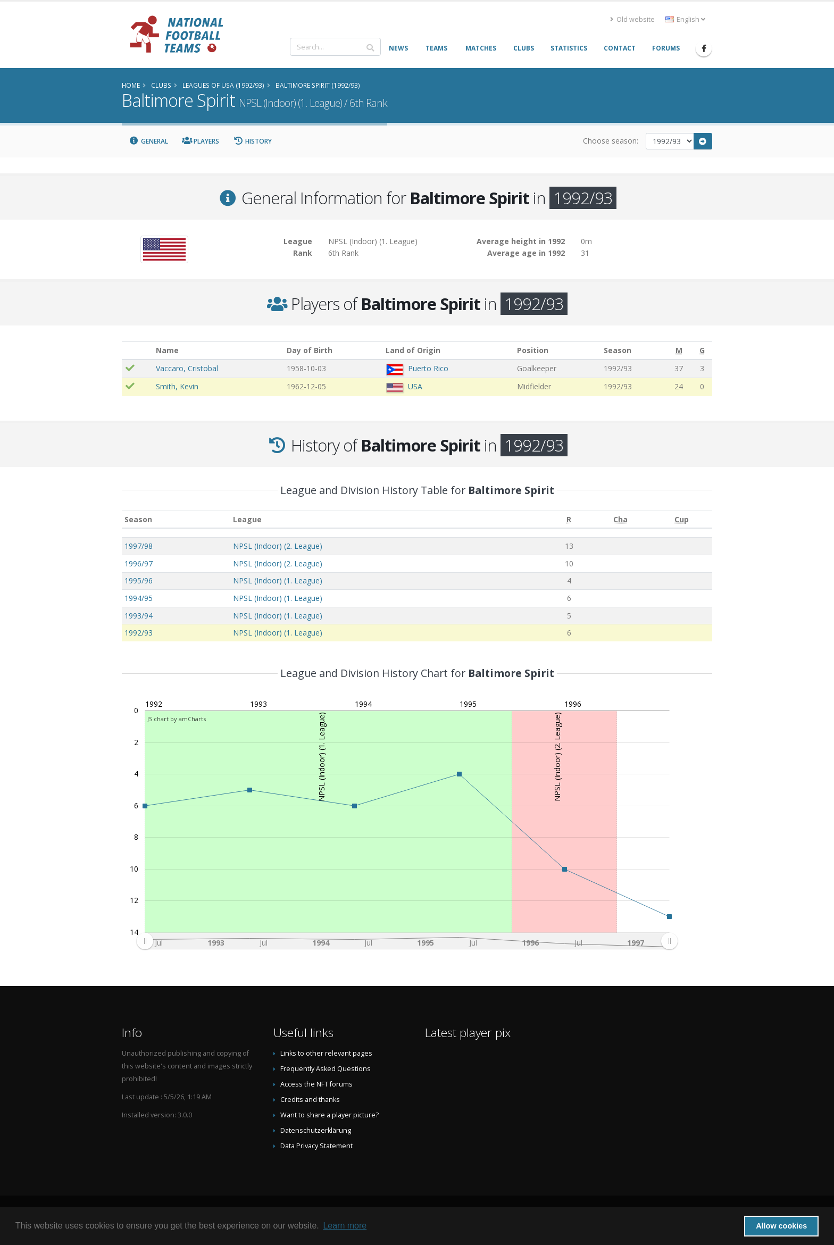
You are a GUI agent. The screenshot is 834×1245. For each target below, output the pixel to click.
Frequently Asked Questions (325, 1068)
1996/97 (138, 563)
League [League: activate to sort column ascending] (247, 519)
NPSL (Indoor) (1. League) (277, 580)
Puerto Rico (428, 368)
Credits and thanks (310, 1099)
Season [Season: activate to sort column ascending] (138, 519)
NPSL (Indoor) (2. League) (277, 546)
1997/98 (138, 546)
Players (201, 141)
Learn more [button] (344, 1225)
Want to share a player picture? (329, 1114)
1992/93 (138, 633)
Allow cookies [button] (781, 1226)
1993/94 (138, 616)
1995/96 (138, 580)
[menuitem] (407, 941)
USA (415, 386)
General (148, 141)
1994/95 (138, 598)
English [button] (685, 19)
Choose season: (610, 141)
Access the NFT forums (316, 1084)
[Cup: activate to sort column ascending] (681, 519)
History (252, 141)
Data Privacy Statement (316, 1145)
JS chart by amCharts (176, 719)
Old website (632, 19)
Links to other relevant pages (326, 1053)
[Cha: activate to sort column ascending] (619, 519)
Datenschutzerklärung (315, 1130)
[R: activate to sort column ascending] (569, 519)
